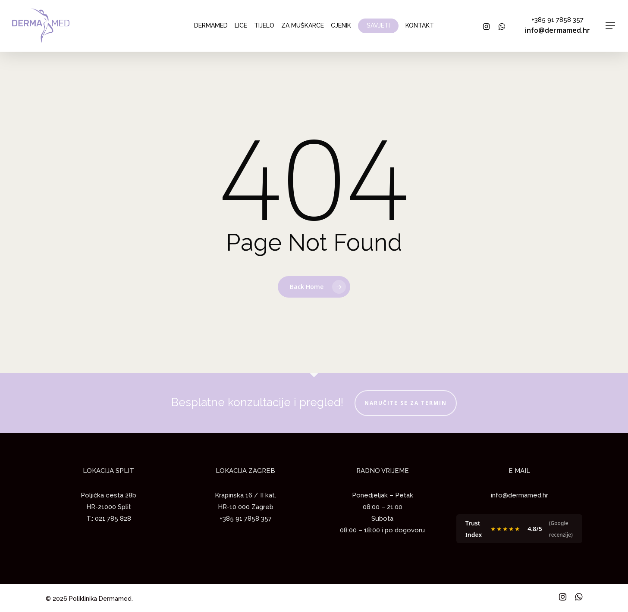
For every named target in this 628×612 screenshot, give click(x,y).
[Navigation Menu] (611, 26)
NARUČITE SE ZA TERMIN (405, 403)
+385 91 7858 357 (557, 20)
